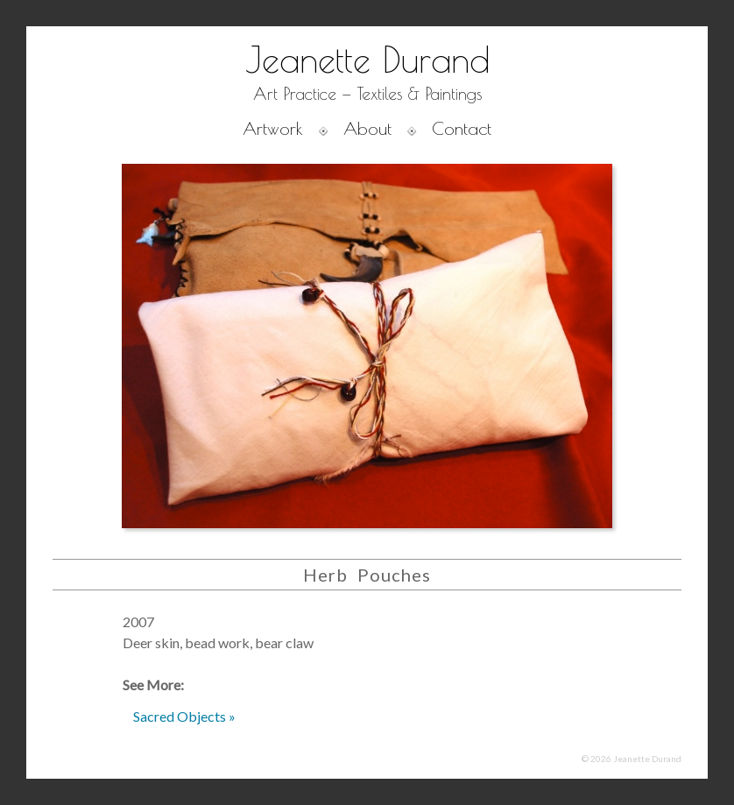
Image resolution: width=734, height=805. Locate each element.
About (367, 128)
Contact (461, 128)
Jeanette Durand (367, 59)
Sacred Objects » (184, 716)
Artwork (273, 128)
